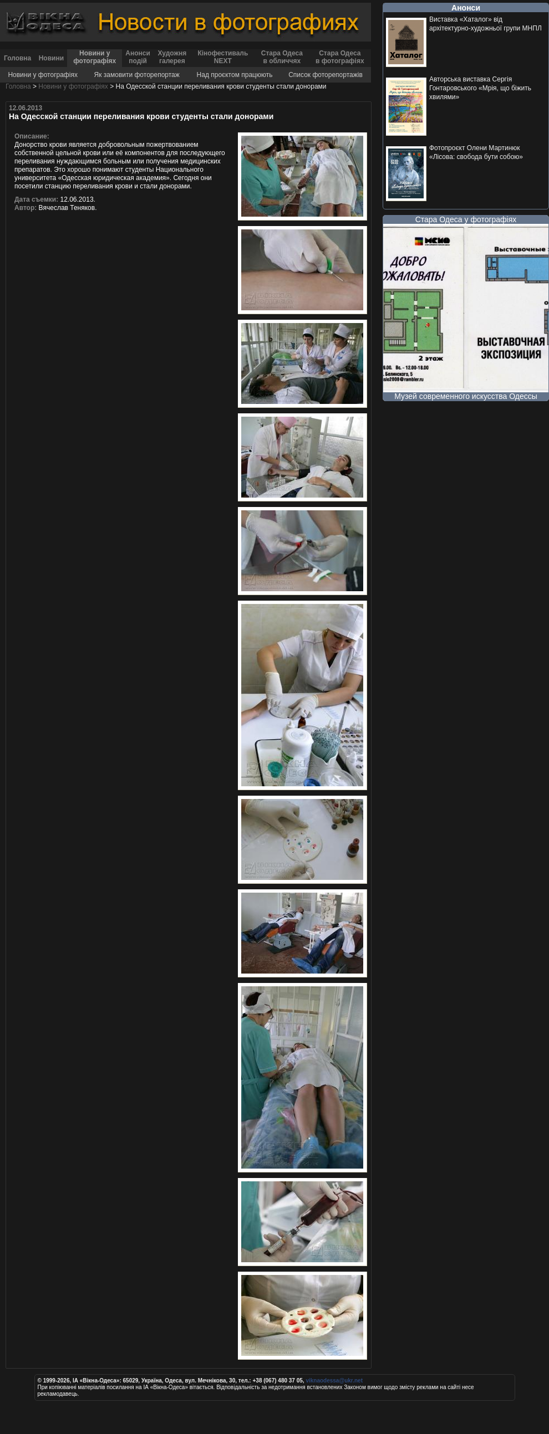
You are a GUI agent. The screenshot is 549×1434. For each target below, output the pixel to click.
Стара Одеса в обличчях (282, 57)
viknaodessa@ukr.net (334, 1380)
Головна (17, 58)
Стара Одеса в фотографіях (340, 57)
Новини (51, 58)
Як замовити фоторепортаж (137, 75)
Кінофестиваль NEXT (222, 57)
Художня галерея (171, 57)
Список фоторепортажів (325, 75)
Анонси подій (137, 57)
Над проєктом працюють (235, 75)
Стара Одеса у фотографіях (466, 219)
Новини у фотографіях (94, 57)
